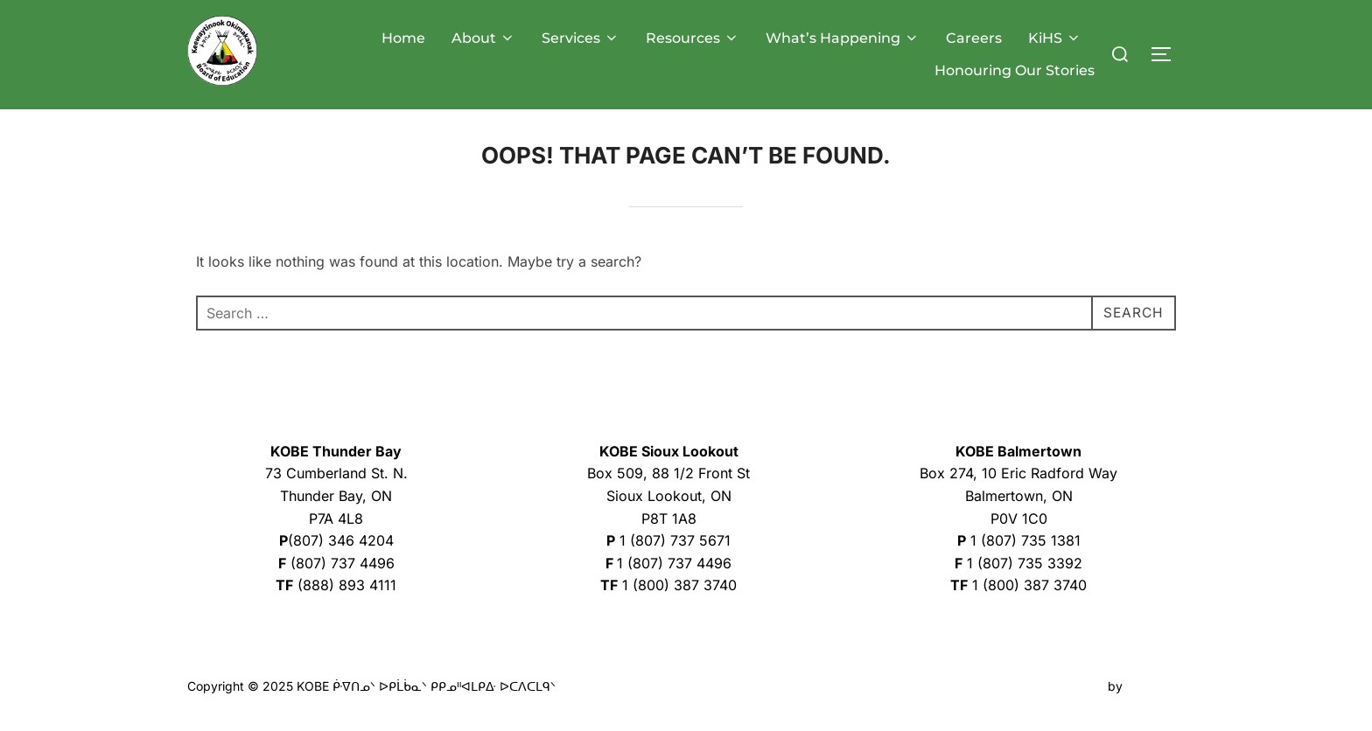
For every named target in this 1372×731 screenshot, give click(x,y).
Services (581, 38)
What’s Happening (843, 38)
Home (403, 38)
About (483, 38)
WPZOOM (1155, 697)
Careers (974, 38)
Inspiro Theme (1063, 697)
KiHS (1055, 38)
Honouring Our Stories (1014, 70)
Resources (692, 38)
